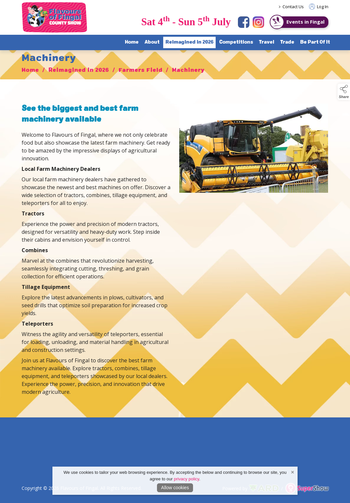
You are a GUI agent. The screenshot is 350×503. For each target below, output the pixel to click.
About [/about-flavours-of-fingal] (152, 42)
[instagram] (258, 22)
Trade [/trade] (287, 42)
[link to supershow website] (306, 488)
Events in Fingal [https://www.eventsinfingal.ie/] (305, 21)
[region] (175, 251)
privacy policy (186, 478)
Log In (318, 7)
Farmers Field (141, 72)
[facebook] (243, 22)
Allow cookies (175, 487)
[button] (344, 92)
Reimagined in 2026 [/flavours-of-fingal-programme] (189, 42)
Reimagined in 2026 (79, 72)
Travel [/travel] (266, 42)
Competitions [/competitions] (236, 42)
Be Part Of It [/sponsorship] (315, 42)
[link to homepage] (54, 17)
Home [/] (132, 42)
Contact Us (293, 7)
